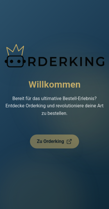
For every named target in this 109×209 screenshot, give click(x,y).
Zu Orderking (54, 143)
